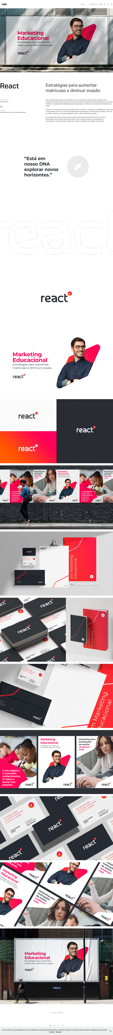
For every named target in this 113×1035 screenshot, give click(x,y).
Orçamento (93, 4)
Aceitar (51, 1032)
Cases (82, 4)
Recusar (59, 1032)
